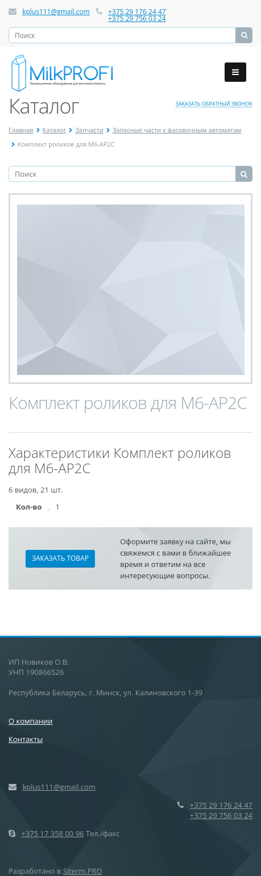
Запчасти (89, 130)
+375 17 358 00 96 (52, 833)
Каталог (55, 130)
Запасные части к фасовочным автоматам (177, 130)
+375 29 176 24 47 (137, 11)
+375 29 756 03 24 (137, 18)
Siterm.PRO (82, 871)
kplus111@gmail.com (56, 11)
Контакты (26, 739)
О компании (31, 721)
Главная (21, 130)
